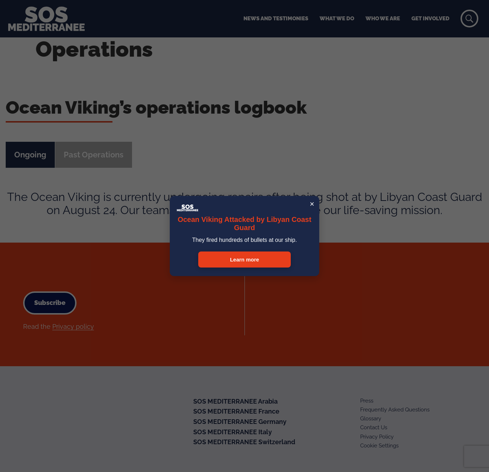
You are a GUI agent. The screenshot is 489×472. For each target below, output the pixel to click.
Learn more (244, 259)
